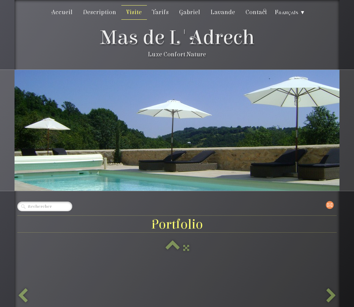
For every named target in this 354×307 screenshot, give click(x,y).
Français (290, 12)
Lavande (223, 12)
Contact (256, 12)
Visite (134, 12)
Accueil (62, 12)
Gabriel (189, 12)
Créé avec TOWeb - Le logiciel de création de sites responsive (89, 296)
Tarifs (160, 12)
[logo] (177, 44)
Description (99, 12)
